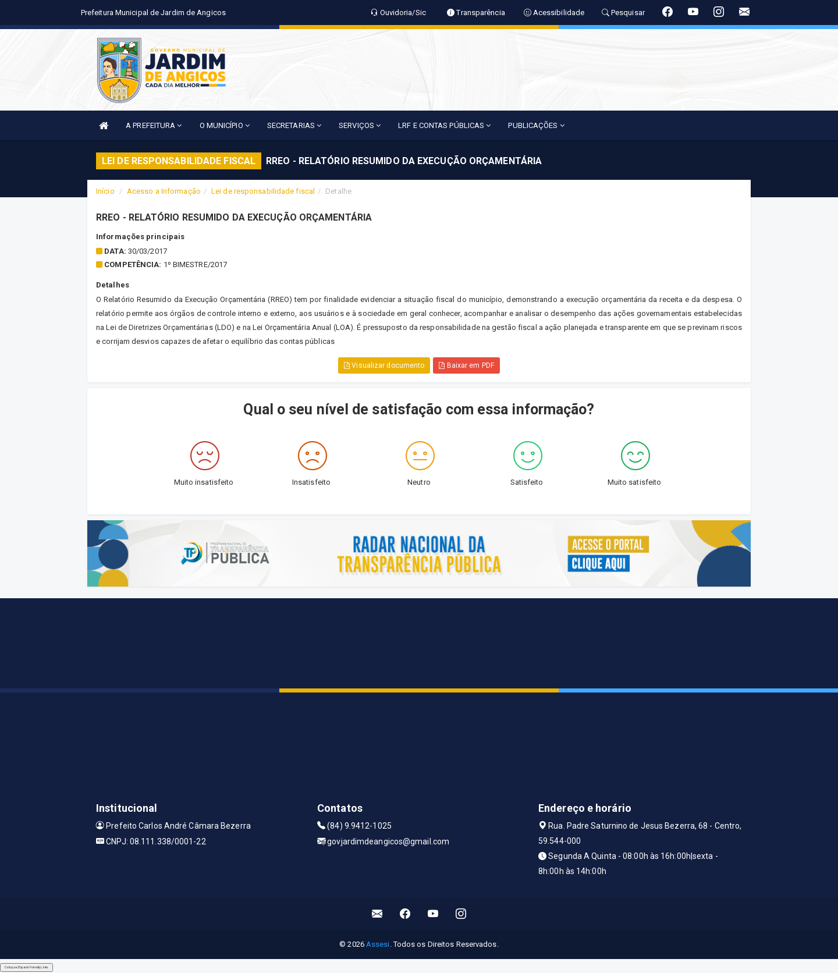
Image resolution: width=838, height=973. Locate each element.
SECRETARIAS (294, 125)
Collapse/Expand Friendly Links (26, 967)
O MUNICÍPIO (225, 125)
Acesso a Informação (164, 191)
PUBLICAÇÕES (536, 125)
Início (105, 191)
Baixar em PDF (466, 365)
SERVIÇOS (360, 125)
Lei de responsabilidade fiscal (263, 191)
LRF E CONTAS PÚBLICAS (444, 125)
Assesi (378, 944)
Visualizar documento (384, 365)
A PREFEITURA (154, 125)
